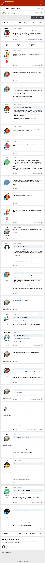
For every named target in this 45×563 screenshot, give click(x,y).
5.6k (7, 324)
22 (30, 22)
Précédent (6, 22)
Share (32, 12)
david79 (7, 141)
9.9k (7, 168)
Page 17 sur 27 (41, 23)
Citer (16, 39)
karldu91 (7, 85)
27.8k (7, 517)
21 (28, 22)
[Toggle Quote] (14, 87)
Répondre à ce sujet (37, 17)
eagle (33, 39)
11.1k (7, 414)
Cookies (36, 559)
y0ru (7, 227)
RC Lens (14, 13)
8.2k (7, 237)
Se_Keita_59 (7, 70)
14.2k (7, 114)
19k (7, 95)
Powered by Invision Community (22, 561)
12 (9, 22)
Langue (9, 559)
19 (24, 22)
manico (34, 173)
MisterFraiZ (7, 332)
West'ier (32, 429)
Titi (25, 317)
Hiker (34, 222)
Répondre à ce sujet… (12, 546)
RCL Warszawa (28, 39)
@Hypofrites (18, 300)
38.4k (7, 65)
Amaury (7, 104)
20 (26, 22)
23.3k (7, 38)
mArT (6, 157)
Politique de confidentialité (21, 559)
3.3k (7, 80)
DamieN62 (6, 28)
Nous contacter (31, 559)
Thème (13, 559)
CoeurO (8, 12)
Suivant (34, 22)
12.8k (7, 342)
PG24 (6, 178)
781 (7, 188)
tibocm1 (7, 50)
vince (6, 404)
